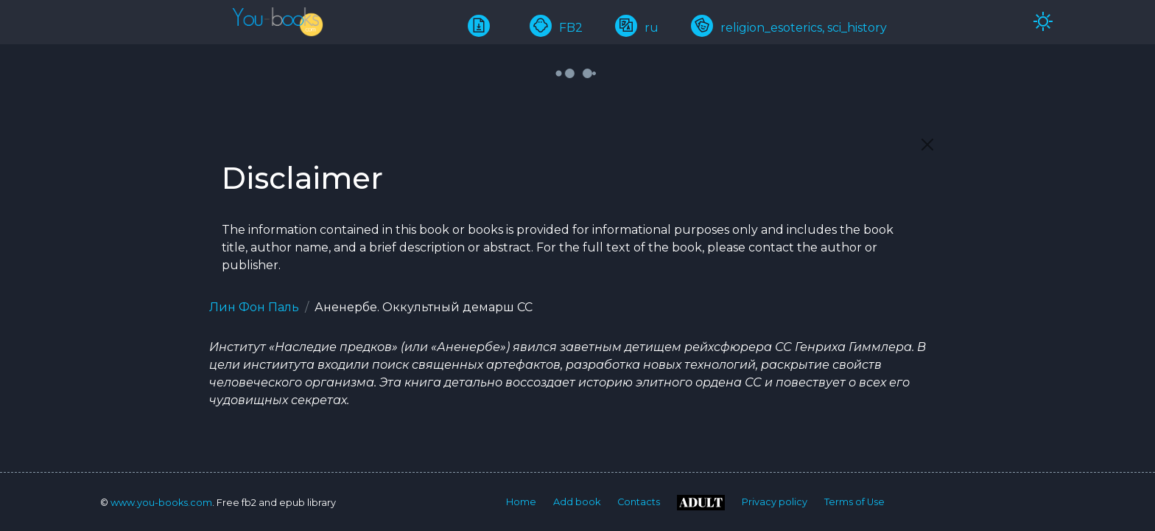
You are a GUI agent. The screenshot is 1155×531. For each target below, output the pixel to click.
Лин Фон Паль (254, 307)
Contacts (638, 501)
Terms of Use (854, 501)
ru (637, 28)
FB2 (556, 28)
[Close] (927, 144)
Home (521, 501)
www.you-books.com (161, 502)
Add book (576, 501)
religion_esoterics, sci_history (789, 28)
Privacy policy (774, 501)
